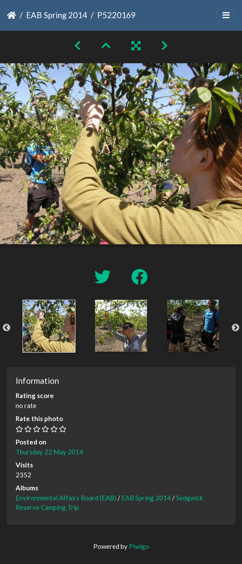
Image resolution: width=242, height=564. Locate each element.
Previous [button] (6, 328)
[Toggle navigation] (226, 15)
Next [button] (235, 328)
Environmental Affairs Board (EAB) (66, 498)
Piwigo (139, 546)
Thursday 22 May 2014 (49, 452)
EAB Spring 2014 (56, 15)
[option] (49, 326)
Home (11, 15)
